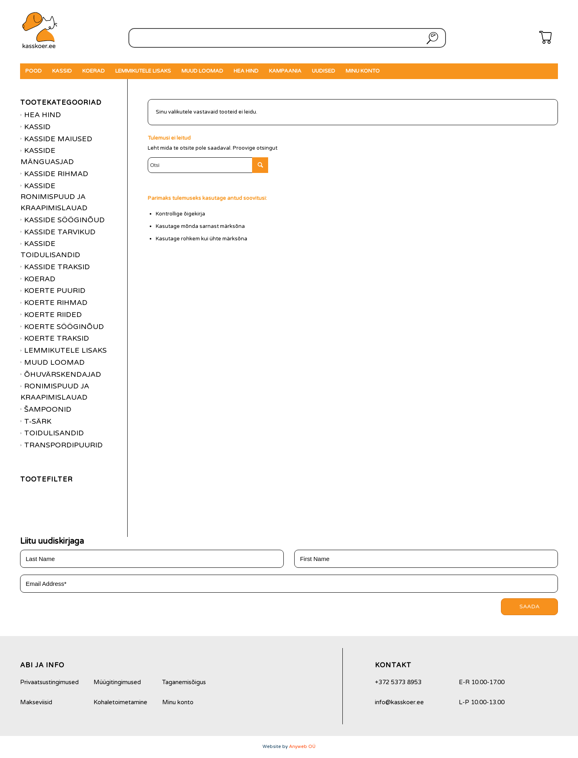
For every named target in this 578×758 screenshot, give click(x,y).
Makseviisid (36, 702)
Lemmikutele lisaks (65, 350)
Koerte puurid (54, 290)
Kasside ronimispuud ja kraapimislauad (54, 197)
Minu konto (177, 702)
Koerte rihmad (56, 302)
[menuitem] (33, 71)
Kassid (37, 126)
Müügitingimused (117, 682)
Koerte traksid (56, 338)
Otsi (431, 38)
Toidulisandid (54, 433)
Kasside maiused (58, 138)
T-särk (37, 421)
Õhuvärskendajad (62, 374)
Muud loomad (54, 362)
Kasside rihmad (56, 173)
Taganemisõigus (184, 682)
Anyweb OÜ (302, 746)
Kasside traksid (57, 266)
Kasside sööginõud (64, 219)
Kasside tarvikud (60, 232)
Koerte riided (53, 314)
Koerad (39, 278)
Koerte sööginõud (64, 326)
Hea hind (42, 114)
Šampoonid (47, 409)
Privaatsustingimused (49, 682)
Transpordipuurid (63, 445)
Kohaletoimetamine (120, 702)
